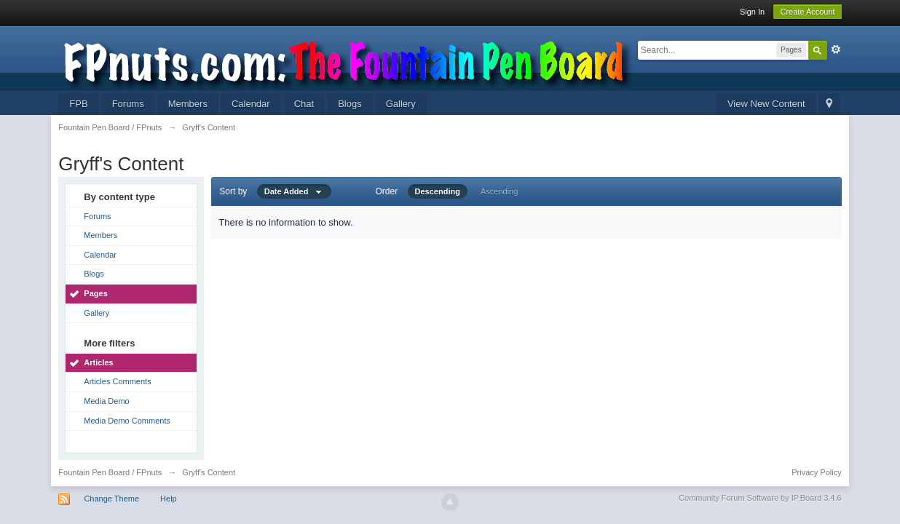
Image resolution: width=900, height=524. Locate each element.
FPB (78, 103)
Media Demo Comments (127, 420)
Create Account (807, 11)
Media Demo (106, 401)
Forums (128, 103)
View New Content (766, 103)
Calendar (251, 103)
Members (188, 103)
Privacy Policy (816, 472)
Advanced (836, 49)
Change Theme (111, 498)
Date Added (294, 191)
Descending (437, 191)
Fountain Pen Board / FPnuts (110, 472)
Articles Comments (117, 381)
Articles (98, 362)
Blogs (350, 103)
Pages (95, 293)
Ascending (499, 191)
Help (168, 498)
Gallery (401, 103)
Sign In (752, 11)
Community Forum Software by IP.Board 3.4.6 (760, 497)
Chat (304, 103)
